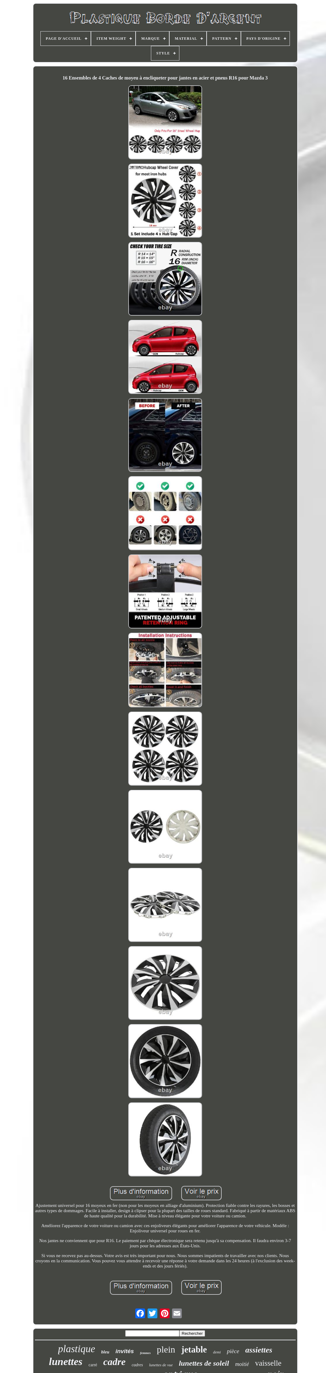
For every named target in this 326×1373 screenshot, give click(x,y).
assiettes (258, 1349)
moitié (242, 1364)
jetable (194, 1349)
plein (166, 1349)
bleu (105, 1351)
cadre (114, 1361)
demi (217, 1352)
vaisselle (268, 1363)
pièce (233, 1351)
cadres (137, 1365)
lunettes (66, 1361)
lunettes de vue (161, 1365)
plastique (76, 1348)
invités (124, 1351)
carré (92, 1365)
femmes (145, 1353)
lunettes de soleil (204, 1363)
